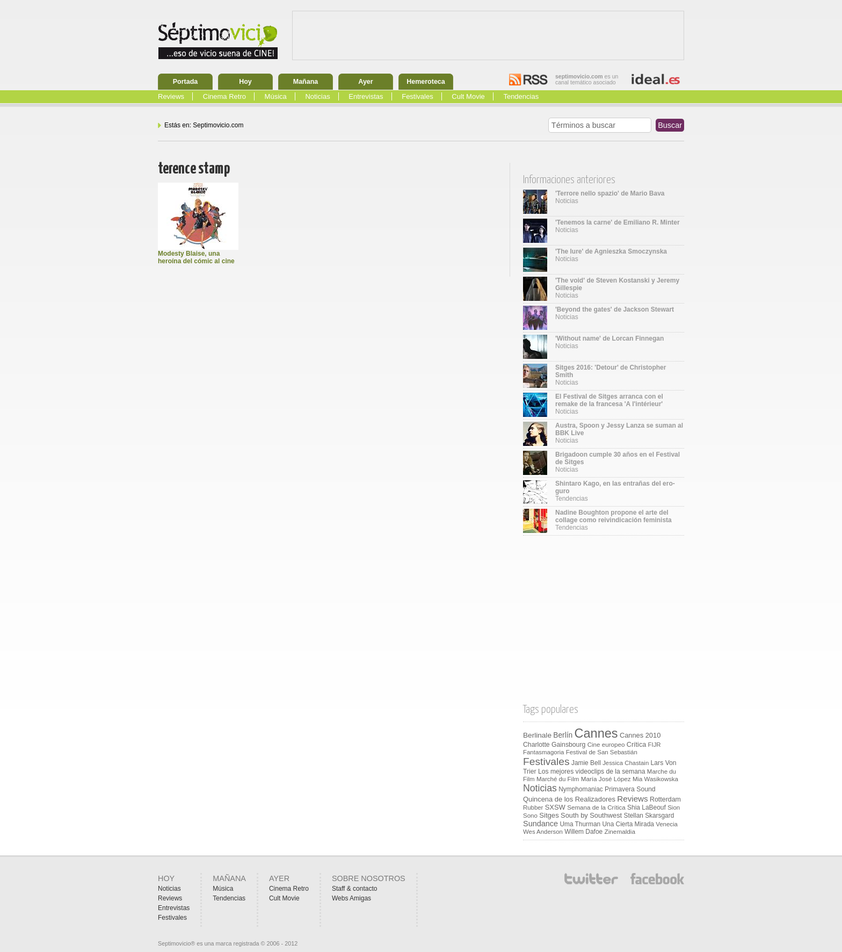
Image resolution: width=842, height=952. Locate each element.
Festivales (417, 96)
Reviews (171, 96)
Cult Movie (468, 96)
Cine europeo (606, 744)
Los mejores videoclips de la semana (591, 771)
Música (276, 96)
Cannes (596, 733)
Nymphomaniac (580, 789)
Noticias (317, 96)
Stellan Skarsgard (649, 815)
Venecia (667, 824)
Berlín (562, 735)
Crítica (636, 744)
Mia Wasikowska (655, 779)
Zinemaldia (620, 831)
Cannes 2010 (640, 735)
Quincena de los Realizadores (569, 799)
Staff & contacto (355, 888)
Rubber (533, 807)
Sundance (540, 823)
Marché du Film (557, 779)
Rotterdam (665, 799)
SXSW (555, 807)
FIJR (654, 744)
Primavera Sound (630, 789)
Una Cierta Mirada (628, 824)
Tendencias (521, 96)
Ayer (365, 81)
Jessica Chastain (626, 763)
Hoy (245, 81)
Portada (185, 81)
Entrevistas (366, 96)
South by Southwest (591, 815)
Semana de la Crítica (596, 807)
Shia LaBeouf (646, 807)
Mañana (305, 81)
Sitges (548, 815)
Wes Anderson (543, 831)
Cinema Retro (224, 96)
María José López (606, 778)
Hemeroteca (426, 81)
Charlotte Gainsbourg (554, 744)
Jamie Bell (586, 763)
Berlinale (537, 735)
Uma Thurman (580, 824)
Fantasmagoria (543, 752)
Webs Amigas (351, 898)
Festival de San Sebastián (601, 752)
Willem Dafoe (583, 831)
